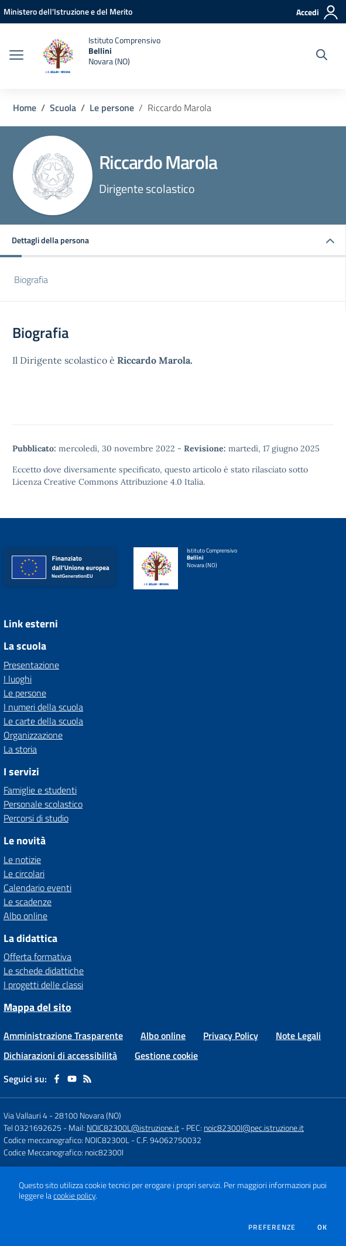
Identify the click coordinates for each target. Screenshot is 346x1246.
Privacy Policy (230, 1035)
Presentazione (31, 665)
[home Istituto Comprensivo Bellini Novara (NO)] (97, 56)
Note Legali (298, 1035)
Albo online (25, 916)
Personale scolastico (43, 804)
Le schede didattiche (44, 971)
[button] (173, 241)
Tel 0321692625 (32, 1127)
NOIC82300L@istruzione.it (133, 1127)
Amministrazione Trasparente (63, 1035)
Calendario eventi (37, 888)
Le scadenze (28, 902)
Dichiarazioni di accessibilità (60, 1055)
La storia (20, 749)
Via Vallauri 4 (25, 1115)
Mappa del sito (37, 1007)
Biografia (31, 279)
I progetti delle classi (43, 985)
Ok (322, 1227)
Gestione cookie (166, 1055)
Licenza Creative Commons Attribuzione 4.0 (97, 482)
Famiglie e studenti (40, 790)
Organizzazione (33, 735)
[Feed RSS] (87, 1079)
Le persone (112, 108)
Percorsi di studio (36, 818)
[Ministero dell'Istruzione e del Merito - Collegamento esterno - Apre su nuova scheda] (68, 11)
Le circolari (24, 874)
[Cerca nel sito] (322, 56)
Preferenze (272, 1227)
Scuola (63, 108)
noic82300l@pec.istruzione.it (254, 1127)
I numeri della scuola (43, 707)
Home (24, 108)
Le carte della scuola (43, 721)
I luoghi (18, 679)
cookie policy (74, 1195)
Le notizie (22, 859)
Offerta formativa (37, 957)
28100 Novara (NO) (87, 1115)
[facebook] (57, 1079)
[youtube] (72, 1079)
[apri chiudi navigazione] (16, 56)
